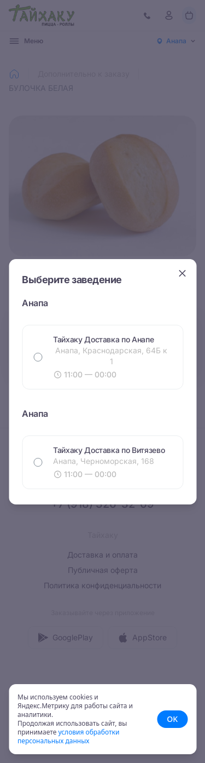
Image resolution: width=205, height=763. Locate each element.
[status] (102, 719)
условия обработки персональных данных (68, 736)
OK (172, 719)
